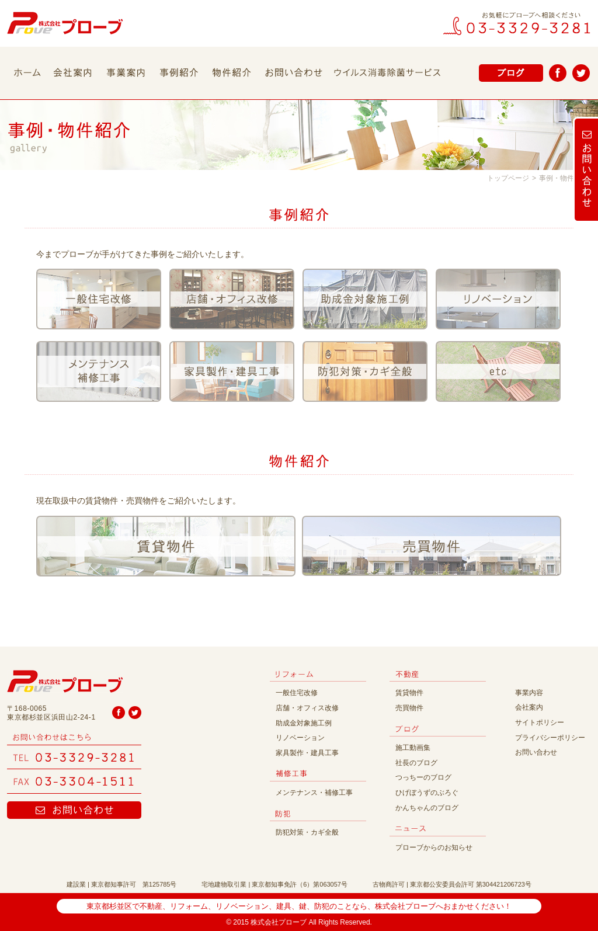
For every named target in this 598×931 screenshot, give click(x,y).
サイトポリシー (539, 722)
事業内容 (529, 693)
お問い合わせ (536, 752)
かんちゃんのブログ (426, 808)
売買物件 (409, 708)
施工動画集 (412, 748)
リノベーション (300, 738)
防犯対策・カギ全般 (307, 832)
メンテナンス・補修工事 (314, 792)
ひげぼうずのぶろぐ (426, 792)
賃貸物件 (409, 693)
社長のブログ (416, 763)
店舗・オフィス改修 (307, 708)
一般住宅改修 (297, 693)
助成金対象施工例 (304, 723)
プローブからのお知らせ (433, 847)
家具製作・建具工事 (307, 753)
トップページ (508, 178)
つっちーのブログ (423, 777)
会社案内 (529, 707)
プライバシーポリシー (550, 738)
